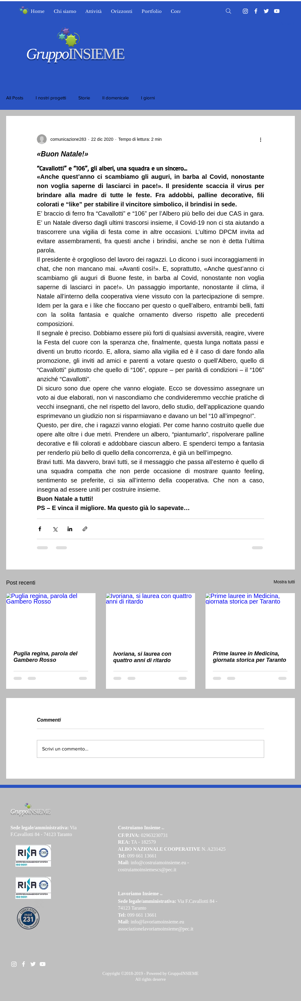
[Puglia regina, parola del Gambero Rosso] (51, 618)
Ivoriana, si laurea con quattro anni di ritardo (142, 657)
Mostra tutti (284, 581)
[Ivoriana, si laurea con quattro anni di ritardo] (150, 618)
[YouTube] (276, 11)
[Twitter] (266, 11)
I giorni (148, 97)
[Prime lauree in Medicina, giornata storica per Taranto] (250, 618)
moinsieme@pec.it (174, 928)
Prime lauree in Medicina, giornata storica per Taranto (249, 656)
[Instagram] (245, 11)
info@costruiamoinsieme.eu (158, 862)
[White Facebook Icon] (23, 964)
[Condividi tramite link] (85, 529)
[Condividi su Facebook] (40, 529)
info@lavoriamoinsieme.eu (157, 921)
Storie (84, 97)
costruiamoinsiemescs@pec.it (147, 869)
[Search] (228, 11)
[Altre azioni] (260, 139)
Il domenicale (115, 97)
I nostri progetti (51, 97)
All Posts (14, 97)
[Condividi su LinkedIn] (70, 529)
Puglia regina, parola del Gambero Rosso (45, 656)
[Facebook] (255, 11)
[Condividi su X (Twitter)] (55, 529)
